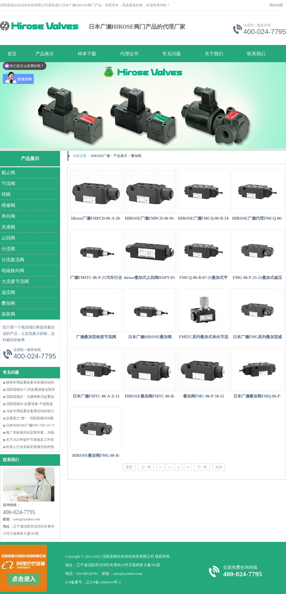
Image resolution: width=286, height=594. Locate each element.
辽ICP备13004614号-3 (103, 582)
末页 (218, 467)
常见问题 (171, 53)
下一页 (202, 467)
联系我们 (256, 53)
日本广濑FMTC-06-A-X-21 (96, 396)
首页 (129, 467)
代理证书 (129, 53)
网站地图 (276, 5)
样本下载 (87, 53)
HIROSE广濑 (100, 156)
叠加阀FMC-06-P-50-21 (203, 396)
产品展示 (30, 158)
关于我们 (214, 53)
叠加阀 (136, 156)
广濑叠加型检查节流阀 (96, 337)
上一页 (146, 467)
